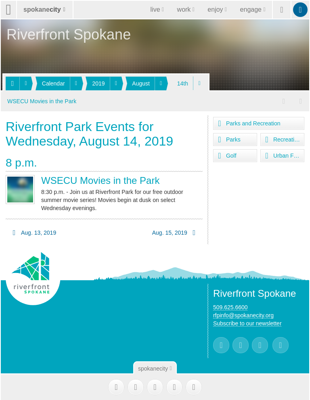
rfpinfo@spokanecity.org (243, 315)
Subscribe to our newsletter (247, 323)
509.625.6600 (230, 307)
